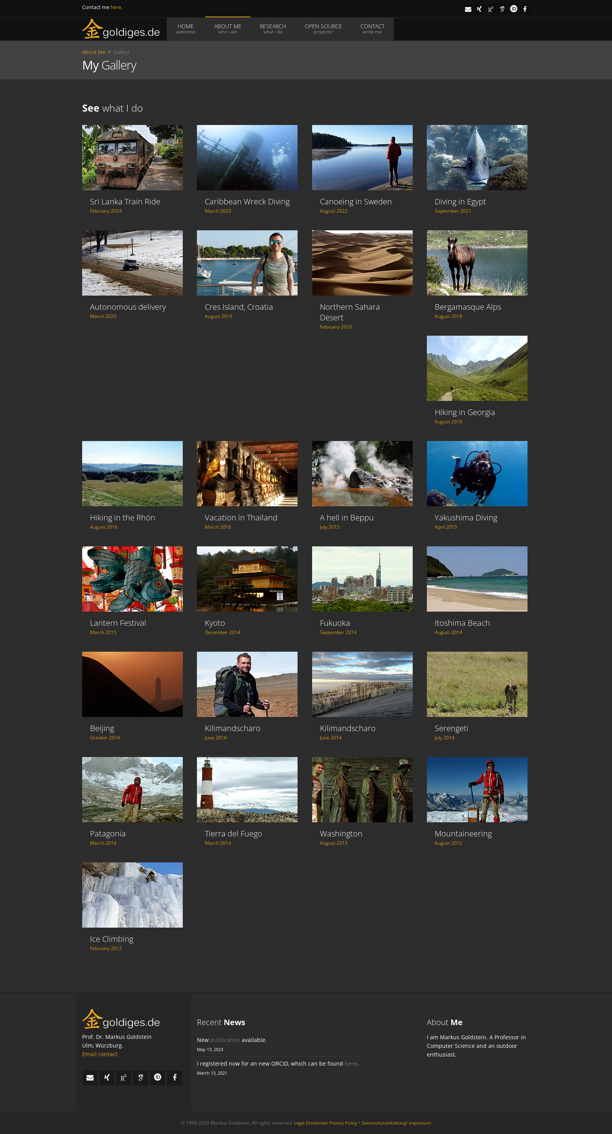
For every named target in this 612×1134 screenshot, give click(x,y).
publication (225, 1040)
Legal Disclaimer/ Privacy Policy (325, 1123)
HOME (186, 28)
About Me (93, 51)
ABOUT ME (227, 28)
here (115, 7)
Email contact (100, 1054)
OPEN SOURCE (323, 28)
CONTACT (372, 28)
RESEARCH (273, 28)
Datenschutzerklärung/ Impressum (396, 1123)
